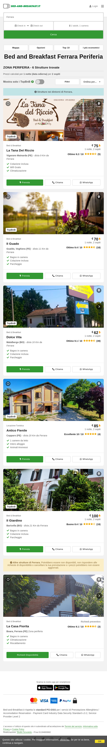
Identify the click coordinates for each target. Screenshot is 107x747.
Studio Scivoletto (24, 732)
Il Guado (12, 243)
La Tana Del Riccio (20, 150)
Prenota (25, 182)
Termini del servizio (73, 726)
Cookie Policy (18, 729)
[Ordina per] (92, 82)
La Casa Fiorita (17, 626)
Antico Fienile (16, 430)
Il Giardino (14, 520)
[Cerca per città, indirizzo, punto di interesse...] (53, 17)
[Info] (32, 81)
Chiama (57, 182)
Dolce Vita (14, 337)
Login (93, 6)
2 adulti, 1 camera (78, 25)
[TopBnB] (39, 81)
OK (99, 741)
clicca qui (65, 739)
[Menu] (102, 6)
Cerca (53, 34)
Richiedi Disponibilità (27, 655)
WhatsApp (86, 182)
